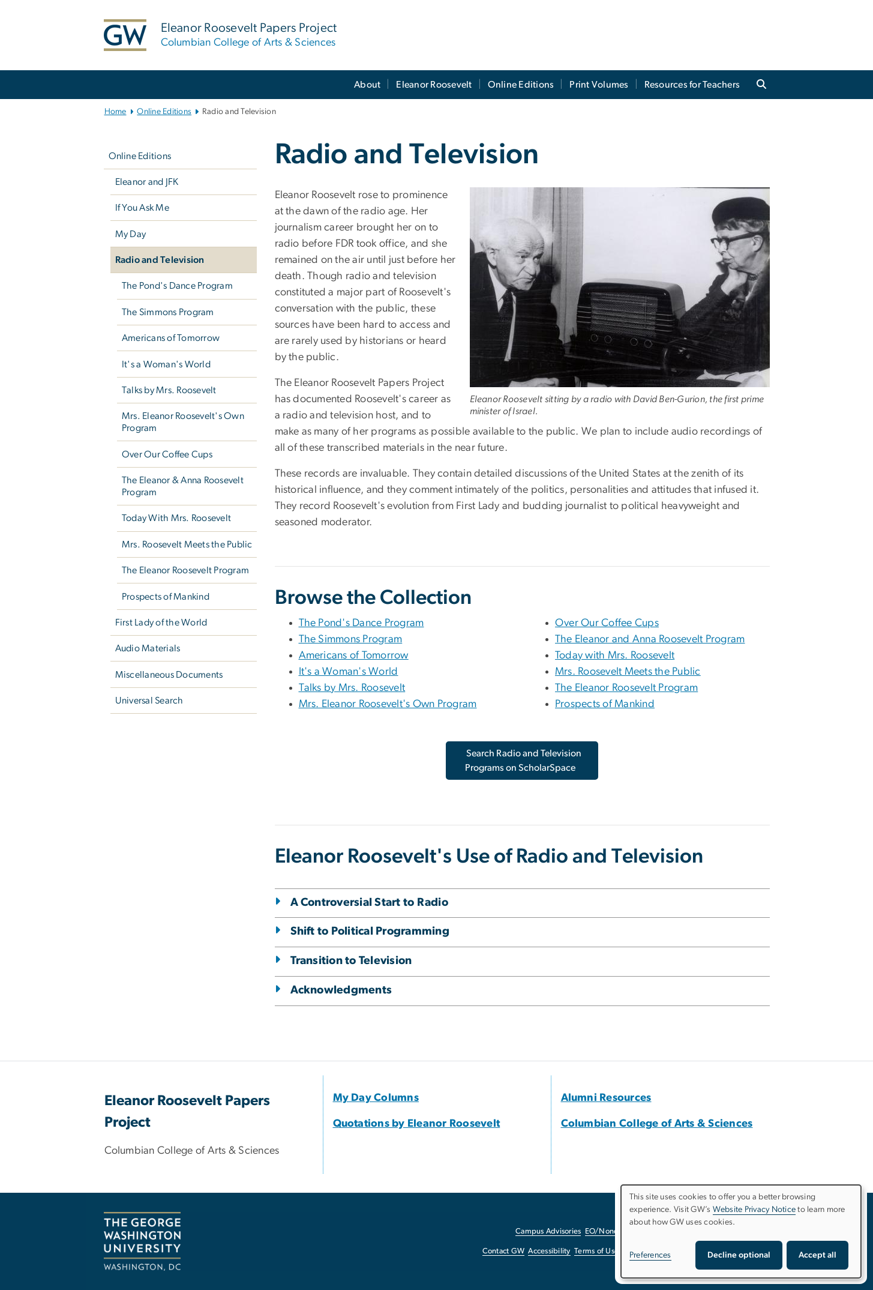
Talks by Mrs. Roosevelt (169, 390)
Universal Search (149, 700)
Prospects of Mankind (165, 596)
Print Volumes (598, 84)
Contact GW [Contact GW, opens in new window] (503, 1251)
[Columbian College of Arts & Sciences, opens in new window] (657, 1123)
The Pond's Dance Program (177, 286)
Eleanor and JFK (147, 182)
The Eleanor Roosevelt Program (185, 570)
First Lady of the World (161, 622)
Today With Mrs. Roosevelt (176, 518)
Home (115, 111)
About (367, 84)
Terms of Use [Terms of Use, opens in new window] (596, 1251)
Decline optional (738, 1255)
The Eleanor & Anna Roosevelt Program (183, 486)
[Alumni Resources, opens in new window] (606, 1098)
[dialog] (741, 1231)
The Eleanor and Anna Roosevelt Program (650, 639)
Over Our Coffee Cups (167, 454)
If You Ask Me (142, 207)
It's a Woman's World (166, 364)
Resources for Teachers (692, 84)
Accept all (817, 1255)
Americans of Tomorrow (171, 338)
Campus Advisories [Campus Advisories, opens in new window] (548, 1231)
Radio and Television (160, 260)
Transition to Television (351, 960)
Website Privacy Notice (754, 1209)
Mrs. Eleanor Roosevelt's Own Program (183, 422)
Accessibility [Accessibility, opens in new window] (549, 1251)
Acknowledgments (341, 990)
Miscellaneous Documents (169, 675)
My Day (130, 234)
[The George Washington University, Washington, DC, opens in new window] (142, 1241)
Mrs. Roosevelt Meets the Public (187, 544)
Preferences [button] (650, 1255)
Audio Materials (148, 648)
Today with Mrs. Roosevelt (614, 655)
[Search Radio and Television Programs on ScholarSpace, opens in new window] (522, 760)
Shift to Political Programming (370, 931)
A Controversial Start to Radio (369, 902)
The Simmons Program (168, 312)
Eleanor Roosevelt (434, 84)
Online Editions (521, 84)
